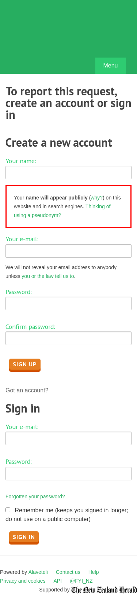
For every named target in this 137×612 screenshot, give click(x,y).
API (58, 581)
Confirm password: (30, 326)
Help (93, 572)
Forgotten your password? (35, 496)
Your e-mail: (21, 239)
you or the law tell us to (48, 276)
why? (97, 198)
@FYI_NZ (81, 581)
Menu (110, 65)
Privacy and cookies (23, 581)
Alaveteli (38, 572)
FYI (47, 38)
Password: (18, 291)
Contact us (68, 572)
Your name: (20, 161)
